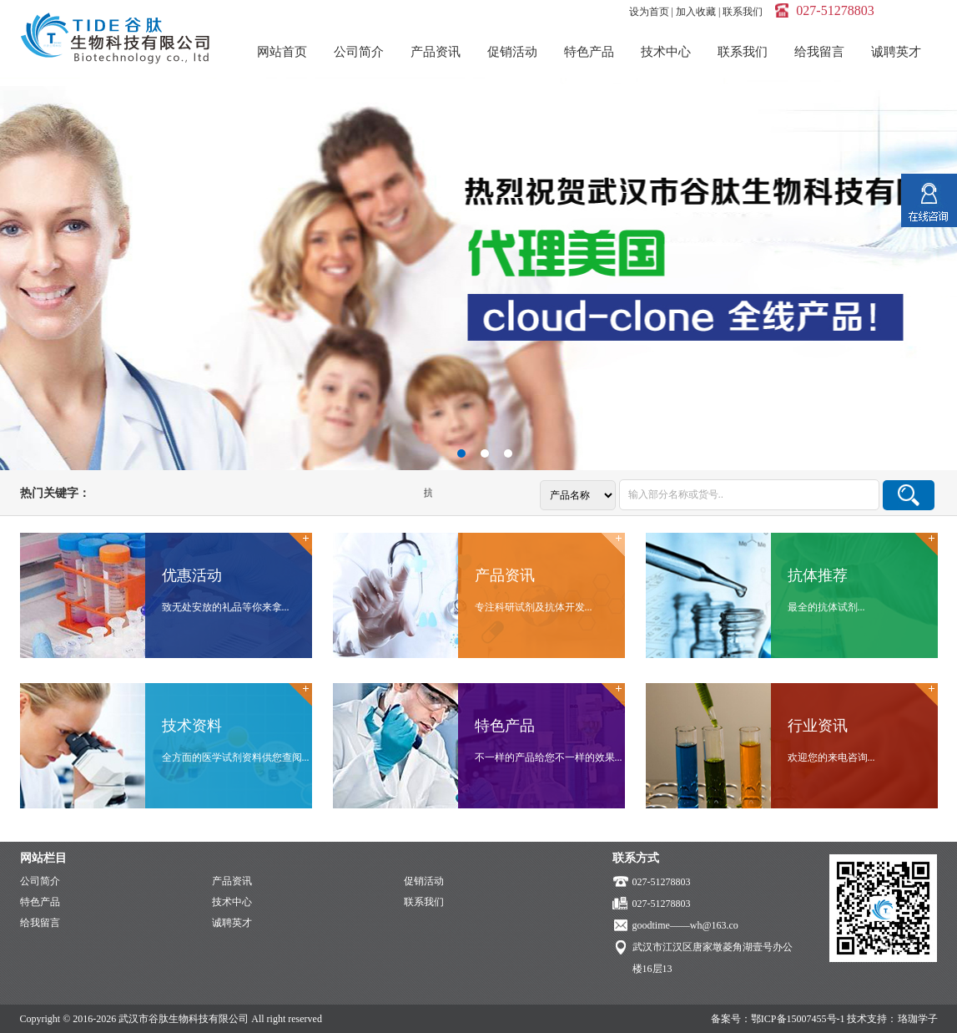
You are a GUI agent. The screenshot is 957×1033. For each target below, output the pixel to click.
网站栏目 (43, 858)
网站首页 (282, 51)
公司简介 (359, 51)
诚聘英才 (896, 51)
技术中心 (666, 51)
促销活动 (512, 51)
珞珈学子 (918, 1019)
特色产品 (589, 51)
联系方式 (635, 858)
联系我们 (743, 12)
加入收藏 (696, 12)
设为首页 (649, 12)
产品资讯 (436, 51)
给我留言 (819, 51)
